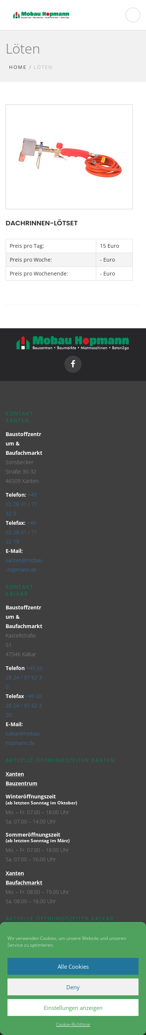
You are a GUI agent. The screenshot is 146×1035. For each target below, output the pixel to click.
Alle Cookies (73, 966)
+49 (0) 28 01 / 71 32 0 (21, 504)
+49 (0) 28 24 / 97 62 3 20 (24, 705)
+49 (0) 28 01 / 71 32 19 (21, 532)
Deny (73, 987)
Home (18, 67)
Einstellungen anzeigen (73, 1007)
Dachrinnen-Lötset (42, 223)
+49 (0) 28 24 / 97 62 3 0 (24, 677)
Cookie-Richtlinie (73, 1024)
